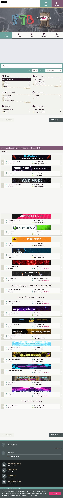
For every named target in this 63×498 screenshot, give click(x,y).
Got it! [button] (55, 493)
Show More (27, 88)
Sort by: (42, 70)
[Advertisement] (31, 50)
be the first (45, 269)
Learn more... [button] (34, 495)
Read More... (57, 448)
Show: (29, 70)
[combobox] (35, 70)
